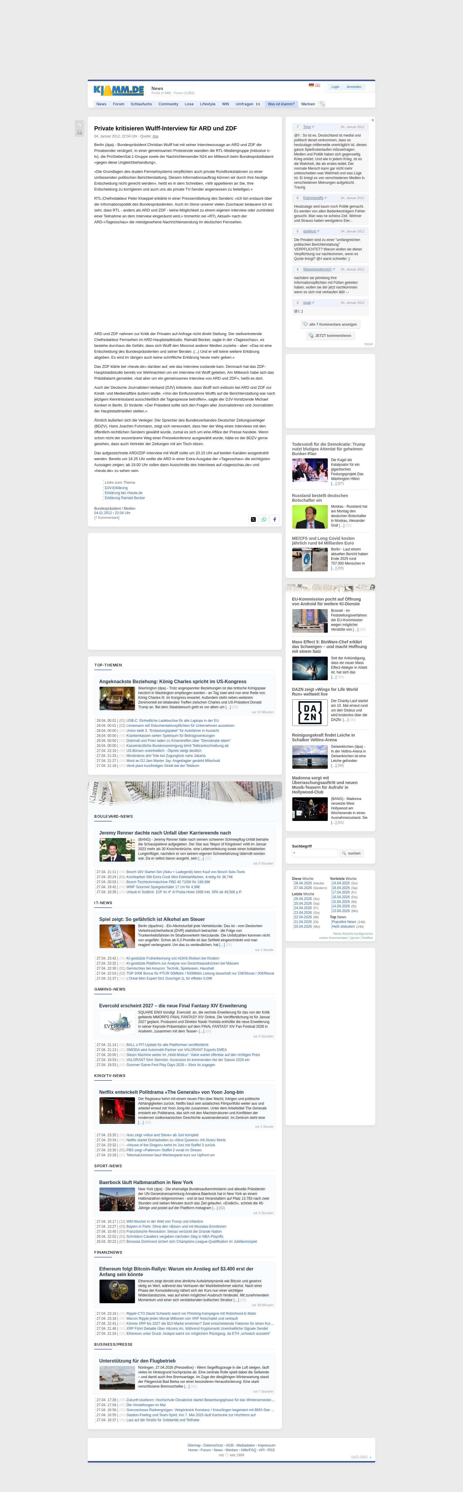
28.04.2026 (303, 883)
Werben (308, 104)
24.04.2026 (303, 908)
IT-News (103, 902)
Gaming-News (110, 989)
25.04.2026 (303, 903)
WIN (225, 104)
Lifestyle (208, 104)
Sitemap (194, 1445)
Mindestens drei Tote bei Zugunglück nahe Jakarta (166, 756)
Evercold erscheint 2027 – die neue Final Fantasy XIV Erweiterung (173, 1005)
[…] (228, 707)
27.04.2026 (303, 888)
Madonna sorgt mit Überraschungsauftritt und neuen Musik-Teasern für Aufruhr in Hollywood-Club (325, 784)
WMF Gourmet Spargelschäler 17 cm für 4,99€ (163, 887)
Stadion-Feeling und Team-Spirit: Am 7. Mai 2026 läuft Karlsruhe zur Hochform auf (190, 1415)
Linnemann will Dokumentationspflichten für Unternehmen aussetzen (180, 726)
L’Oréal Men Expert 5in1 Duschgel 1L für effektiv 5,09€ (169, 978)
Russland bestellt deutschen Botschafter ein (320, 498)
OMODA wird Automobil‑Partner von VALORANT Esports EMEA (176, 1050)
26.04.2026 (303, 899)
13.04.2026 (341, 911)
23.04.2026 (303, 913)
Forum (118, 104)
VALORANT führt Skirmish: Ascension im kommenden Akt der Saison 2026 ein (188, 1060)
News (102, 104)
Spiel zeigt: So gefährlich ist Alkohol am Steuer (152, 919)
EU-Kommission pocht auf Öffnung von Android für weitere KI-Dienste (326, 601)
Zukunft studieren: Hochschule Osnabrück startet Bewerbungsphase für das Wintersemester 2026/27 (205, 1400)
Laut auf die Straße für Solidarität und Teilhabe (162, 1420)
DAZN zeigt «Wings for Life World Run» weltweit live (325, 691)
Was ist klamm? (281, 104)
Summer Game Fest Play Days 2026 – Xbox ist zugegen (170, 1065)
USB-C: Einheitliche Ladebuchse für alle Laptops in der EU (172, 721)
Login (336, 86)
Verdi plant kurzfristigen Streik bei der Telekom (162, 766)
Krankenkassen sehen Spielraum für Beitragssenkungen (170, 736)
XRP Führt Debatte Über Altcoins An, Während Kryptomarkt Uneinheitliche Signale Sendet (197, 1329)
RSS (271, 1450)
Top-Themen (108, 665)
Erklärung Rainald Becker (125, 498)
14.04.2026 (341, 906)
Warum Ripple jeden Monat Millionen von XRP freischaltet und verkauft (182, 1318)
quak (307, 303)
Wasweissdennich (317, 269)
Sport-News (108, 1165)
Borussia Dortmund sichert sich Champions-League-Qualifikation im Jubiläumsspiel (191, 1241)
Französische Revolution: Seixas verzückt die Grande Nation (174, 1231)
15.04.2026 (341, 902)
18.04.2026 (341, 888)
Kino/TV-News (109, 1075)
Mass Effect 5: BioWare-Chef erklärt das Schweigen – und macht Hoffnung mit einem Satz (329, 647)
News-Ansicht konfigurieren (353, 933)
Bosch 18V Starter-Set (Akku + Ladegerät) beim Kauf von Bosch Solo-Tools (185, 872)
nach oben (359, 1457)
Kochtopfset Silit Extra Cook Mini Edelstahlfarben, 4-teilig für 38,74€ (179, 877)
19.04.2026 (341, 883)
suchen (351, 853)
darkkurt (309, 231)
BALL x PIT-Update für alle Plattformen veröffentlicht (167, 1045)
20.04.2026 (303, 926)
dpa (156, 136)
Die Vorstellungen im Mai (146, 1405)
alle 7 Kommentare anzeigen (330, 324)
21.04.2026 (303, 922)
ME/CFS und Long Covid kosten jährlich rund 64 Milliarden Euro (323, 540)
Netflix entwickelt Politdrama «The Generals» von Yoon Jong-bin (171, 1092)
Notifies (367, 938)
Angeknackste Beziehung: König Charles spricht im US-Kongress (173, 681)
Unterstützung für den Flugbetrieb (137, 1360)
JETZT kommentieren (330, 335)
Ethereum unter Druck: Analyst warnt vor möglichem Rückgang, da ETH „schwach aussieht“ (198, 1334)
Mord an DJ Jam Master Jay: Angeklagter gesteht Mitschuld (173, 761)
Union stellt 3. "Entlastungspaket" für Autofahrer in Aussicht (172, 731)
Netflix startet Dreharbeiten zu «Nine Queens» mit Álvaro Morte (176, 1140)
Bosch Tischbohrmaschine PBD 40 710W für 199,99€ (168, 882)
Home (193, 1450)
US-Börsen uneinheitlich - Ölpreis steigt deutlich (163, 751)
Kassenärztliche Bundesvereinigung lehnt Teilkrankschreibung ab (177, 746)
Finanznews (108, 1252)
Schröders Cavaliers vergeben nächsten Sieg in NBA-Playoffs (174, 1236)
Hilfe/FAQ (248, 1450)
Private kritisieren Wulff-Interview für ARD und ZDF (165, 128)
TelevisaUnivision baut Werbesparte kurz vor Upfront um (170, 1155)
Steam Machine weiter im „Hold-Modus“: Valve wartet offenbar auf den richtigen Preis (193, 1055)
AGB (229, 1445)
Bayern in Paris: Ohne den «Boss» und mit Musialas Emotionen (176, 1226)
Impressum (266, 1445)
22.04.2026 (303, 917)
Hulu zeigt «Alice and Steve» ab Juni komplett (162, 1135)
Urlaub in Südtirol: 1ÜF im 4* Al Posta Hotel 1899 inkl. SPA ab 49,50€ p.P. (184, 892)
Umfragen (248, 104)
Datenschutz (213, 1445)
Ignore (354, 938)
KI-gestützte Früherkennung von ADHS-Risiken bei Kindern (172, 958)
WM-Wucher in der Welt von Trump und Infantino (164, 1221)
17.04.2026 (341, 892)
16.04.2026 (341, 897)
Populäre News (344, 922)
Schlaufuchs (141, 104)
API (262, 1450)
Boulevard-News (113, 816)
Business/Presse (113, 1344)
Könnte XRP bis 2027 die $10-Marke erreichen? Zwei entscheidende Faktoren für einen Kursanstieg (204, 1324)
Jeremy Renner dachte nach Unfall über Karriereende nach (165, 832)
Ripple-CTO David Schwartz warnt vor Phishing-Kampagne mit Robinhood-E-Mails (191, 1313)
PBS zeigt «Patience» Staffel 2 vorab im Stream (164, 1150)
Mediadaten (246, 1445)
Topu (307, 127)
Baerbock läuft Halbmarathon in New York (146, 1182)
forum (369, 344)
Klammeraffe (313, 198)
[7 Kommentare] (106, 518)
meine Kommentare (333, 938)
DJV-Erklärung (116, 488)
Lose (189, 104)
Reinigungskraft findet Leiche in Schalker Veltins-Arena (323, 737)
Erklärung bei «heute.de (123, 493)
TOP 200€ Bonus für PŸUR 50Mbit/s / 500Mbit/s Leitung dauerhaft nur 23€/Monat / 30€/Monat (200, 973)
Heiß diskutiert (343, 926)
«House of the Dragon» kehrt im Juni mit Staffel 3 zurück (170, 1145)
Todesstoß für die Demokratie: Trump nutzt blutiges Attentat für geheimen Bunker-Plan (328, 449)
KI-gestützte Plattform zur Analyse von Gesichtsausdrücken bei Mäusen (182, 963)
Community (168, 104)
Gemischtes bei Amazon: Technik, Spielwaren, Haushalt (170, 968)
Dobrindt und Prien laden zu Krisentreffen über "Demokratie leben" (178, 741)
